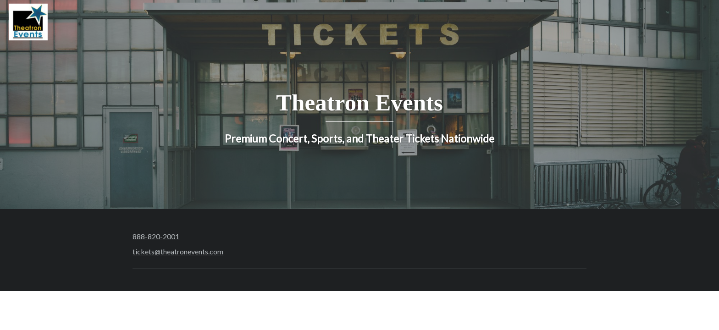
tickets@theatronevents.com (178, 251)
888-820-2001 (156, 236)
